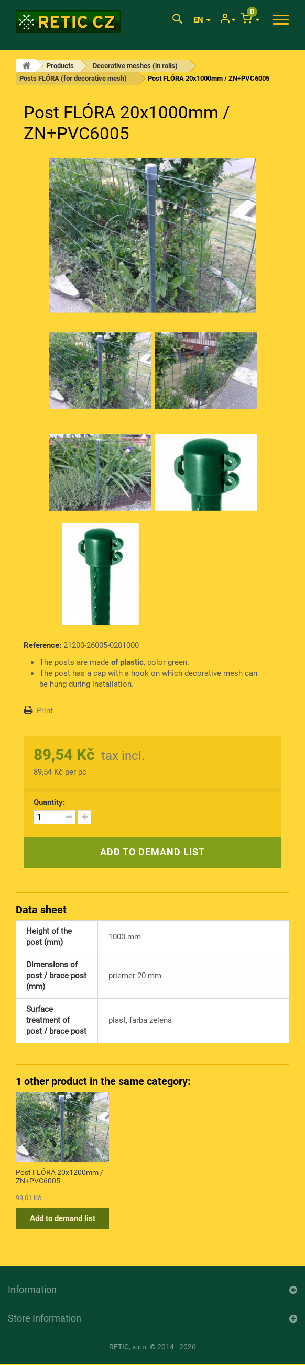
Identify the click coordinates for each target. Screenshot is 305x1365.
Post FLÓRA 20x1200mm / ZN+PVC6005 (59, 1176)
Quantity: (49, 802)
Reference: (42, 645)
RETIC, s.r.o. (128, 1346)
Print (45, 710)
